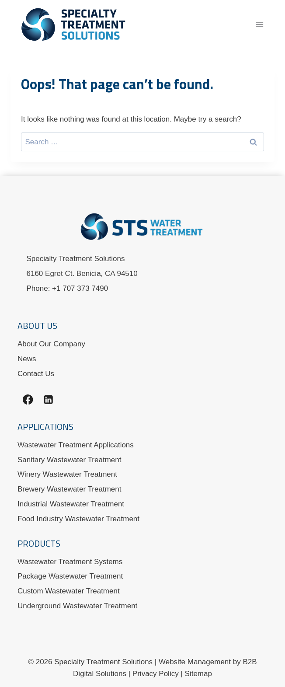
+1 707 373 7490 (80, 288)
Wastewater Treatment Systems (69, 562)
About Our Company (51, 344)
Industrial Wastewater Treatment (70, 504)
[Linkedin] (48, 399)
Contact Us (35, 374)
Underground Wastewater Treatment (77, 606)
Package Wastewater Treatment (70, 576)
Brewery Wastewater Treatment (69, 489)
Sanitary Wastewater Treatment (69, 460)
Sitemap (198, 674)
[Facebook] (27, 399)
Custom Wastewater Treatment (68, 591)
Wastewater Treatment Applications (75, 445)
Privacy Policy (155, 674)
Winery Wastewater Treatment (67, 474)
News (26, 359)
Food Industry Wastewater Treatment (78, 519)
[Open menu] (259, 24)
